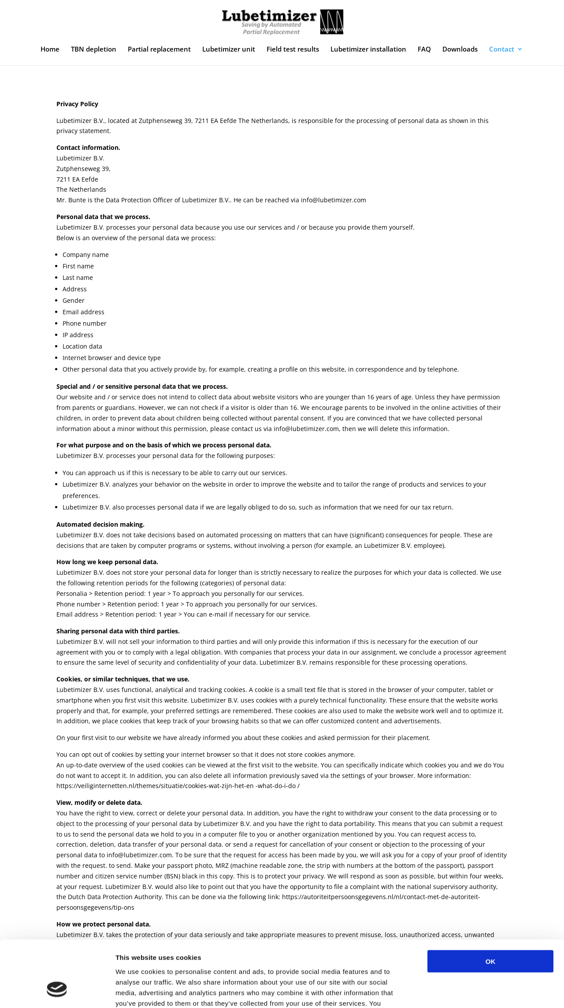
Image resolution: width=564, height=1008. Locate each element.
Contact (501, 49)
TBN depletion (93, 49)
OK (491, 902)
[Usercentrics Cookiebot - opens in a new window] (57, 990)
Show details (462, 990)
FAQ (424, 49)
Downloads (460, 49)
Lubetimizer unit (228, 49)
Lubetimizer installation (368, 49)
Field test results (293, 49)
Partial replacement (159, 49)
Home (50, 49)
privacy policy (237, 955)
